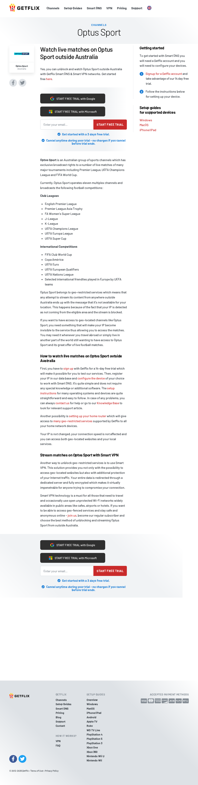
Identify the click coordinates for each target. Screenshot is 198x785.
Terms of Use (36, 770)
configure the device (91, 378)
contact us (62, 403)
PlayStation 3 (94, 743)
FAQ (58, 745)
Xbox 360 (92, 751)
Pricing (122, 8)
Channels (53, 8)
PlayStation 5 (94, 739)
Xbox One (92, 747)
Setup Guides (73, 8)
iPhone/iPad (148, 129)
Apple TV (92, 721)
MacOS (144, 124)
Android (91, 717)
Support (136, 8)
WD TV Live (93, 730)
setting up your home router (87, 416)
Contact (60, 726)
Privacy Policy (52, 770)
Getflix (25, 770)
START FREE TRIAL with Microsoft (72, 111)
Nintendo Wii (94, 760)
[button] (149, 8)
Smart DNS (94, 8)
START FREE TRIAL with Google (73, 98)
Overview (92, 699)
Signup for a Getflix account (164, 72)
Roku (90, 726)
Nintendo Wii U (95, 756)
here (49, 78)
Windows (146, 119)
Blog (58, 717)
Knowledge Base (108, 403)
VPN (109, 8)
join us (72, 515)
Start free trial (110, 124)
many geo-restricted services (72, 421)
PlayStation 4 (94, 734)
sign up (68, 368)
